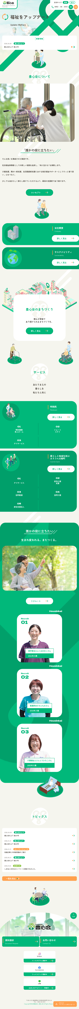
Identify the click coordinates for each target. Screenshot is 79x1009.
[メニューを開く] (76, 7)
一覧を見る (11, 889)
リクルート (36, 611)
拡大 (72, 2)
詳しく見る (36, 341)
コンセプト (36, 202)
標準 (65, 2)
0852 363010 (61, 7)
